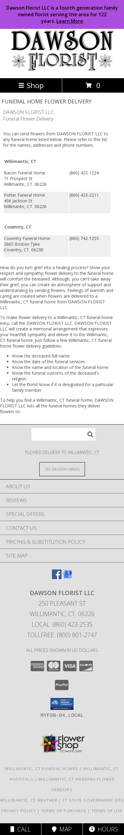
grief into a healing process (60, 267)
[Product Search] (63, 434)
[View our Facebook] (57, 577)
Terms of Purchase (63, 810)
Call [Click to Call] (21, 829)
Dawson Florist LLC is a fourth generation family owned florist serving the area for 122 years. (62, 14)
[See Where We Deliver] (62, 469)
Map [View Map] (62, 829)
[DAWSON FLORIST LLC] (62, 69)
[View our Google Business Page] (67, 577)
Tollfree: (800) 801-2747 (62, 635)
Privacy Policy (19, 810)
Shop (31, 85)
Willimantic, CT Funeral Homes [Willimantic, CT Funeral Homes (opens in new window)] (41, 768)
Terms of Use (107, 810)
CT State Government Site (93, 800)
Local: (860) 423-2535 (62, 624)
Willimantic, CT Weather (28, 800)
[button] (62, 704)
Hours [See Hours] (103, 829)
